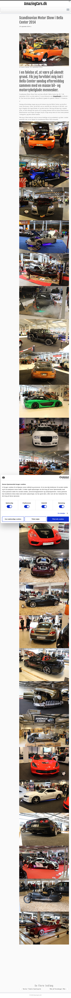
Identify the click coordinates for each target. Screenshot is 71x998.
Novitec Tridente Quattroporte (31, 989)
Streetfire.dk (57, 96)
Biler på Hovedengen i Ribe (58, 989)
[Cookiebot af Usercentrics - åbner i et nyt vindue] (61, 477)
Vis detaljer (61, 513)
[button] (70, 2)
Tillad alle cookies (58, 519)
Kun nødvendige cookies (13, 519)
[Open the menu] (68, 9)
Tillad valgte (35, 519)
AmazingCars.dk (35, 3)
